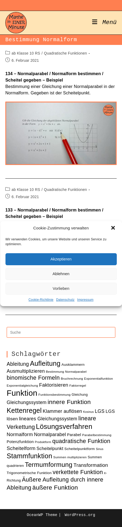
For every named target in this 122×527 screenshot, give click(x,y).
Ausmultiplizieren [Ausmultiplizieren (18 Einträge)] (26, 371)
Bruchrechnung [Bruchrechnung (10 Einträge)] (72, 378)
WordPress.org (80, 515)
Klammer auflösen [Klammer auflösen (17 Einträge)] (62, 411)
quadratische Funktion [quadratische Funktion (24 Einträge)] (81, 441)
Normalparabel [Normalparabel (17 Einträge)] (50, 434)
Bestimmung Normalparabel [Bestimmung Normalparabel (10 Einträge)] (66, 371)
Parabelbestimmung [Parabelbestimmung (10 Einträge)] (96, 435)
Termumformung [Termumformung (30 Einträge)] (48, 464)
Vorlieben (61, 288)
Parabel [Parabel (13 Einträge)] (74, 435)
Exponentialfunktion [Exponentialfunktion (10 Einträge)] (98, 378)
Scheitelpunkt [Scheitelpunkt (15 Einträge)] (50, 448)
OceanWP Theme (42, 515)
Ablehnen (61, 273)
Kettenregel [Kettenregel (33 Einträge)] (24, 410)
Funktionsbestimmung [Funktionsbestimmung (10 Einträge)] (54, 394)
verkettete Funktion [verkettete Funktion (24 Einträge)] (78, 472)
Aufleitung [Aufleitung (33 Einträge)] (45, 363)
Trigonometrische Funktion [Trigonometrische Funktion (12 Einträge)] (29, 473)
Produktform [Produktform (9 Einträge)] (43, 442)
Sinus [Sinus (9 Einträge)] (99, 449)
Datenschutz (65, 300)
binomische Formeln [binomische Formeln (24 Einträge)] (33, 378)
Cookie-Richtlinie (41, 300)
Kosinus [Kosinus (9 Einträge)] (88, 411)
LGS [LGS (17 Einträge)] (99, 411)
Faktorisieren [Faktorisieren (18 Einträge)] (53, 385)
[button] (113, 228)
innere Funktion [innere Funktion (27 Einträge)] (69, 401)
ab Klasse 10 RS (25, 53)
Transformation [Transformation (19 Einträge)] (90, 465)
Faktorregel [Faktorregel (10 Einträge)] (77, 385)
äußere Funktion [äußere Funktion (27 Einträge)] (55, 487)
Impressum (85, 300)
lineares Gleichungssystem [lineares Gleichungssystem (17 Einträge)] (48, 418)
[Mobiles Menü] (104, 22)
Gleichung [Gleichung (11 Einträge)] (80, 395)
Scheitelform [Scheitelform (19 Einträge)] (21, 448)
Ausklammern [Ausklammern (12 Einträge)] (73, 365)
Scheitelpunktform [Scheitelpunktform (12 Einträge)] (79, 449)
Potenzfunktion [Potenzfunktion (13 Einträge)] (20, 442)
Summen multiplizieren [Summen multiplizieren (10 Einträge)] (70, 457)
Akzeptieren (61, 259)
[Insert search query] (61, 332)
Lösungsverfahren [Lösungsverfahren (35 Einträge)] (64, 426)
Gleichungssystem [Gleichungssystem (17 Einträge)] (26, 402)
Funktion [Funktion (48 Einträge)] (22, 392)
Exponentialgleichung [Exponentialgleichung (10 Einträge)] (22, 385)
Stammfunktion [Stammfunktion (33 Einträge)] (29, 456)
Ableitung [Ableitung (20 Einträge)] (18, 364)
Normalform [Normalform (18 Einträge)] (20, 434)
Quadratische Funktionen (65, 53)
